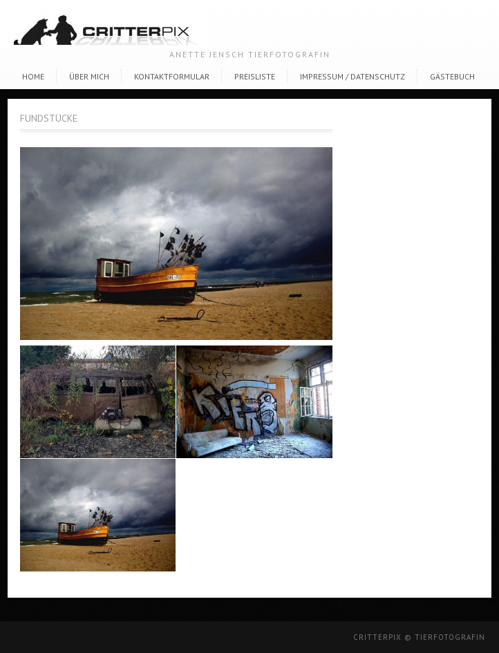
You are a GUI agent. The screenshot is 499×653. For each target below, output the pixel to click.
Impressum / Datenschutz (352, 76)
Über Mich (89, 76)
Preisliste (254, 76)
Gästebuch (452, 76)
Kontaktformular (171, 76)
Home (33, 76)
